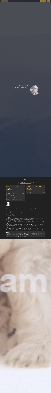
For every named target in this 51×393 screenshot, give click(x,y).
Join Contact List (9, 189)
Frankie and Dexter (11, 195)
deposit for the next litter (17, 218)
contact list (23, 219)
